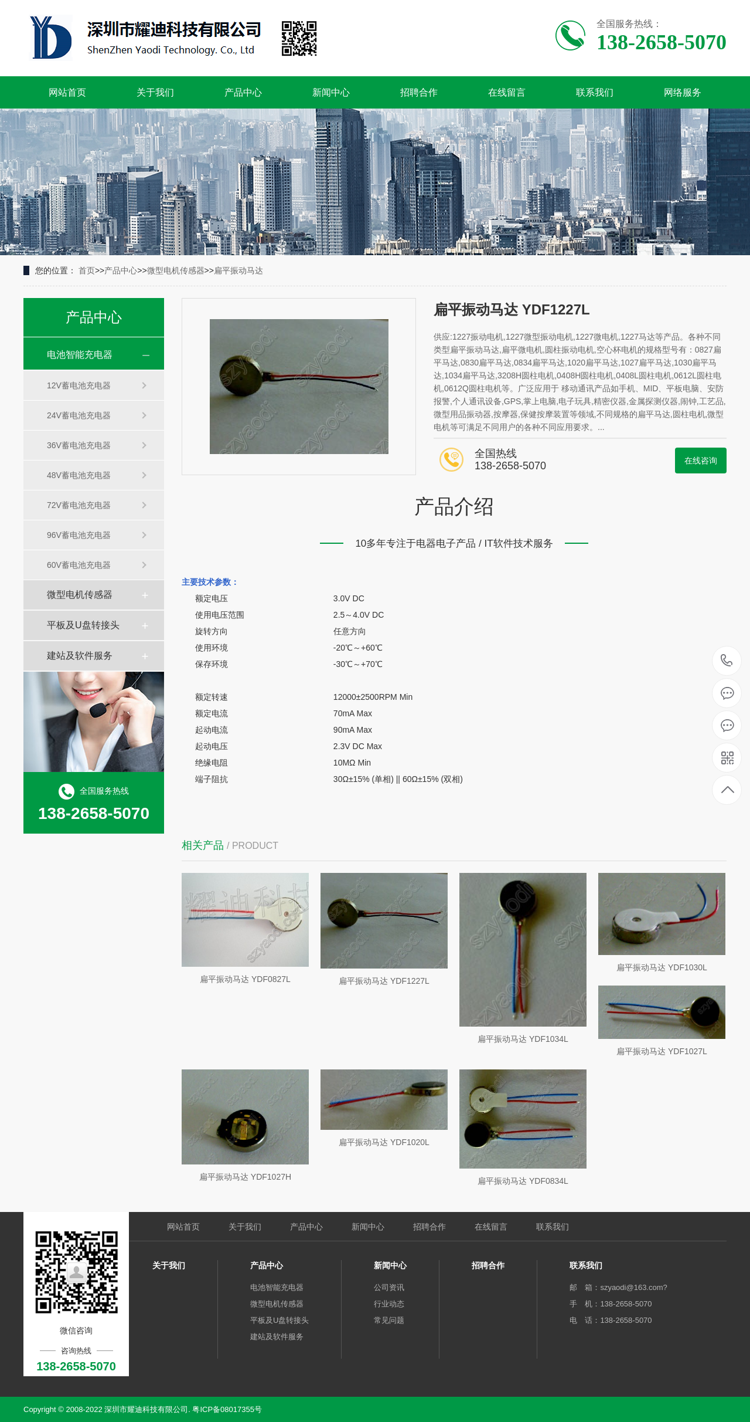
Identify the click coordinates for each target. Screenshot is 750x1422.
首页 (87, 270)
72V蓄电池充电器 (79, 505)
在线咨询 (700, 460)
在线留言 (507, 92)
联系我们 (594, 92)
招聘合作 (419, 92)
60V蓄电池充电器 (79, 565)
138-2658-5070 (726, 661)
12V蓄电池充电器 (79, 385)
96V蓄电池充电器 (79, 535)
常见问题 (389, 1320)
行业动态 (389, 1303)
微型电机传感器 (175, 270)
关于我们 (155, 92)
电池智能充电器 (79, 355)
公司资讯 (389, 1287)
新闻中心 (331, 92)
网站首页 (67, 92)
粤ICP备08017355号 (227, 1409)
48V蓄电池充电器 (79, 475)
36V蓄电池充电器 (79, 445)
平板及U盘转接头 (83, 625)
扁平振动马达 (238, 270)
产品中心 (243, 92)
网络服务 (682, 92)
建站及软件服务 (79, 656)
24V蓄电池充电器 (79, 415)
